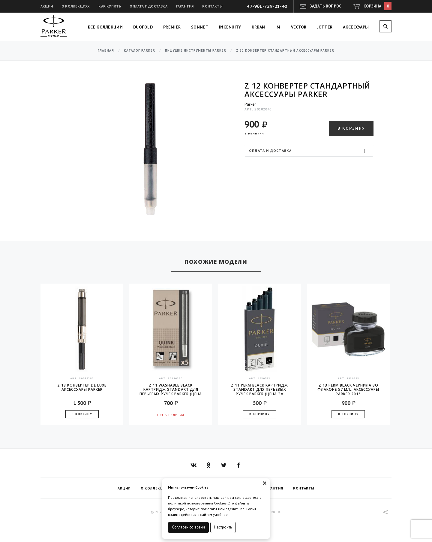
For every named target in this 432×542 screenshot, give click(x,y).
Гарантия (185, 6)
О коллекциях (76, 6)
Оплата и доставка (148, 6)
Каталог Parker (139, 51)
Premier (172, 27)
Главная (106, 51)
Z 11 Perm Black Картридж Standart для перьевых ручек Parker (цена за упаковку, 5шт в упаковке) (260, 389)
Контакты (212, 6)
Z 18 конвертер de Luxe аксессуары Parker (81, 387)
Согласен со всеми (188, 527)
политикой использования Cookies (197, 503)
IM (277, 27)
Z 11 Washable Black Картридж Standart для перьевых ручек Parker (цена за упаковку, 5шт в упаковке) (171, 389)
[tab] (309, 150)
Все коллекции (105, 27)
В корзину (351, 128)
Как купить (109, 6)
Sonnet (199, 27)
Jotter (325, 27)
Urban (258, 27)
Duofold (143, 27)
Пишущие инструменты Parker (195, 51)
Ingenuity (230, 27)
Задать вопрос (326, 6)
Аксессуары (356, 27)
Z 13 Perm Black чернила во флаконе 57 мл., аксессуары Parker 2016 (348, 389)
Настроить (223, 527)
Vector (299, 27)
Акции (46, 6)
